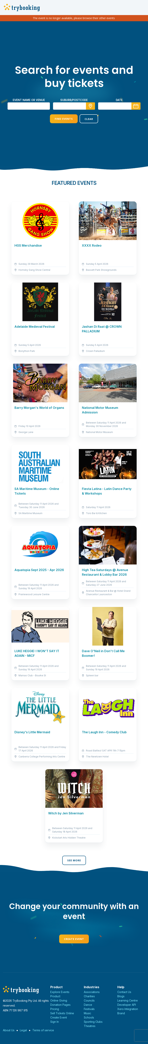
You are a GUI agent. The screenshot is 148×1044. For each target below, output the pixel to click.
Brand (121, 1013)
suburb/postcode (74, 100)
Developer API (126, 1004)
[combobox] (74, 106)
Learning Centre (127, 1000)
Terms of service (43, 1030)
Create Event (74, 939)
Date (119, 100)
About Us (8, 1030)
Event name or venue (29, 100)
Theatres (89, 1026)
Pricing (54, 1009)
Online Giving (58, 1000)
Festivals (89, 1009)
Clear (89, 119)
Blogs (120, 996)
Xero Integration (127, 1009)
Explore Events (59, 992)
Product (55, 996)
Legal (23, 1030)
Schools (89, 1017)
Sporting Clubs (93, 1021)
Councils (89, 1000)
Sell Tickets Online (62, 1013)
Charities (89, 996)
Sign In (54, 1021)
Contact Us (124, 992)
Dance (88, 1004)
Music (87, 1013)
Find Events (64, 119)
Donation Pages (60, 1004)
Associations (92, 992)
